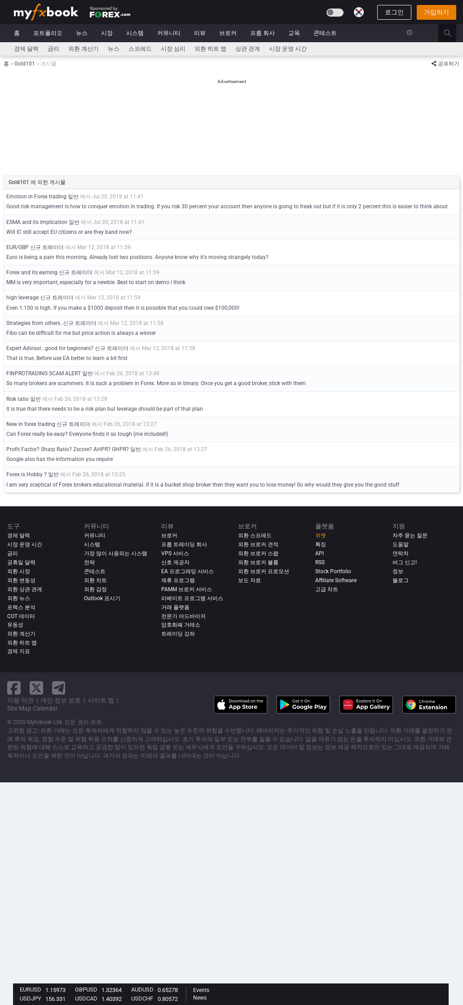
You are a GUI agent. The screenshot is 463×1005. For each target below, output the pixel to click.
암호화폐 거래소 (180, 625)
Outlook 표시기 (102, 598)
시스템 (135, 33)
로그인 (394, 12)
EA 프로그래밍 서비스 (187, 571)
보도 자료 (249, 580)
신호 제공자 (175, 562)
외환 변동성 (21, 580)
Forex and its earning (32, 272)
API (319, 553)
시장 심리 (173, 48)
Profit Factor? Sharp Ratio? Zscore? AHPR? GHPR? (67, 449)
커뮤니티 (169, 33)
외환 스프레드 (255, 535)
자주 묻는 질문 (410, 535)
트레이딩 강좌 (178, 634)
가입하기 (436, 12)
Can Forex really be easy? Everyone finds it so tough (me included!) (87, 434)
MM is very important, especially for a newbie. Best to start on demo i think (95, 282)
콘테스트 (325, 33)
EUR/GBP (17, 247)
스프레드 (140, 48)
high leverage (23, 297)
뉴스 (82, 33)
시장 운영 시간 (288, 48)
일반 (73, 196)
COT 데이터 (21, 616)
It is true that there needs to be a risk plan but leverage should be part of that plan (104, 409)
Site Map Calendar (32, 708)
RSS (320, 562)
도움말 (400, 544)
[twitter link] (36, 688)
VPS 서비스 (175, 553)
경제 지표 (18, 651)
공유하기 (445, 64)
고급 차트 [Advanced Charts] (326, 589)
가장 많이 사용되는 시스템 (115, 553)
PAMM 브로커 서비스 (186, 589)
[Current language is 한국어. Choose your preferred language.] (358, 12)
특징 (320, 544)
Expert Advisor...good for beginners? (49, 348)
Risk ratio (17, 399)
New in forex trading (30, 424)
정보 (397, 571)
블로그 (400, 580)
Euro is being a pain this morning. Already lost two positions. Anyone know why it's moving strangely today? (137, 257)
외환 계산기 (83, 48)
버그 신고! (404, 562)
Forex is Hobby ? (26, 474)
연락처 (400, 553)
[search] (452, 33)
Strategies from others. (34, 323)
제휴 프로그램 (178, 580)
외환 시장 (18, 571)
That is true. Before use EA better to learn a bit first (67, 358)
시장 (107, 33)
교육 (294, 33)
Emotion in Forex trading (37, 196)
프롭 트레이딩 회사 (184, 544)
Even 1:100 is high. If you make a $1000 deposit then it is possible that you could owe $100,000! (122, 308)
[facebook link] (14, 688)
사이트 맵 (101, 700)
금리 (53, 48)
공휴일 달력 (21, 562)
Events (201, 990)
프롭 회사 (262, 33)
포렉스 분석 (21, 607)
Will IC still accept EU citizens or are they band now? (69, 232)
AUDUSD (142, 989)
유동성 (15, 625)
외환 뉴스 (18, 598)
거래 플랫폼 (175, 607)
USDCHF (142, 998)
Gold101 (20, 182)
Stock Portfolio (333, 571)
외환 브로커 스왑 (258, 553)
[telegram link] (59, 688)
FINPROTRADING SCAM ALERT (43, 373)
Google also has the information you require (59, 459)
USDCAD (86, 998)
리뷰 (200, 33)
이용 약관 (20, 700)
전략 (89, 562)
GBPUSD (86, 989)
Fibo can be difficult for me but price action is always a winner (81, 333)
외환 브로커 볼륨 (258, 562)
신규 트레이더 (47, 247)
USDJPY (30, 998)
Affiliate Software (336, 580)
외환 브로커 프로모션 (263, 571)
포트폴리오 (47, 33)
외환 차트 (95, 580)
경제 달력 (26, 48)
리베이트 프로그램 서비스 (192, 598)
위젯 (320, 535)
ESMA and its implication (36, 222)
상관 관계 (247, 48)
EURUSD (30, 989)
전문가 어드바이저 (183, 616)
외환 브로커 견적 (258, 544)
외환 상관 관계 (24, 589)
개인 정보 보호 (60, 700)
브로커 (228, 33)
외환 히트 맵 (210, 48)
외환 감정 (95, 589)
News (200, 998)
